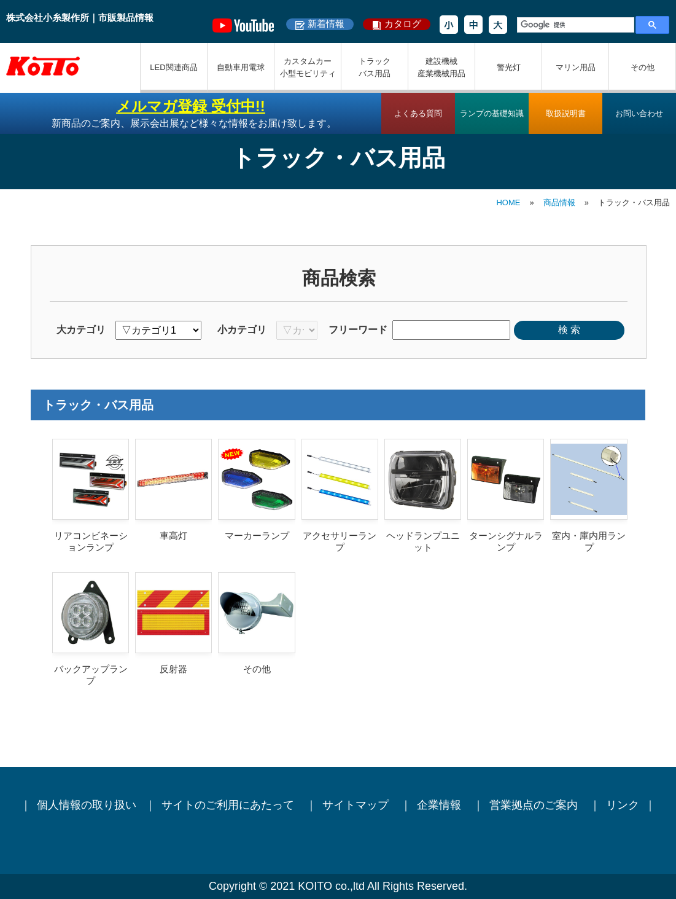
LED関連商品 (173, 67)
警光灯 (509, 67)
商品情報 (559, 202)
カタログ (402, 23)
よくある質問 (418, 113)
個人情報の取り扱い (86, 805)
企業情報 (440, 805)
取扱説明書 (566, 113)
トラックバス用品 (374, 67)
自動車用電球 (241, 67)
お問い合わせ (639, 113)
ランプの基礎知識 (492, 113)
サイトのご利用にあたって (229, 805)
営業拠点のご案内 (535, 805)
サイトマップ (357, 805)
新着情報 (326, 23)
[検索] (574, 24)
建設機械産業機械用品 (441, 67)
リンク (622, 805)
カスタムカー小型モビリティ (308, 67)
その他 (643, 67)
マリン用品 (576, 67)
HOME (508, 202)
